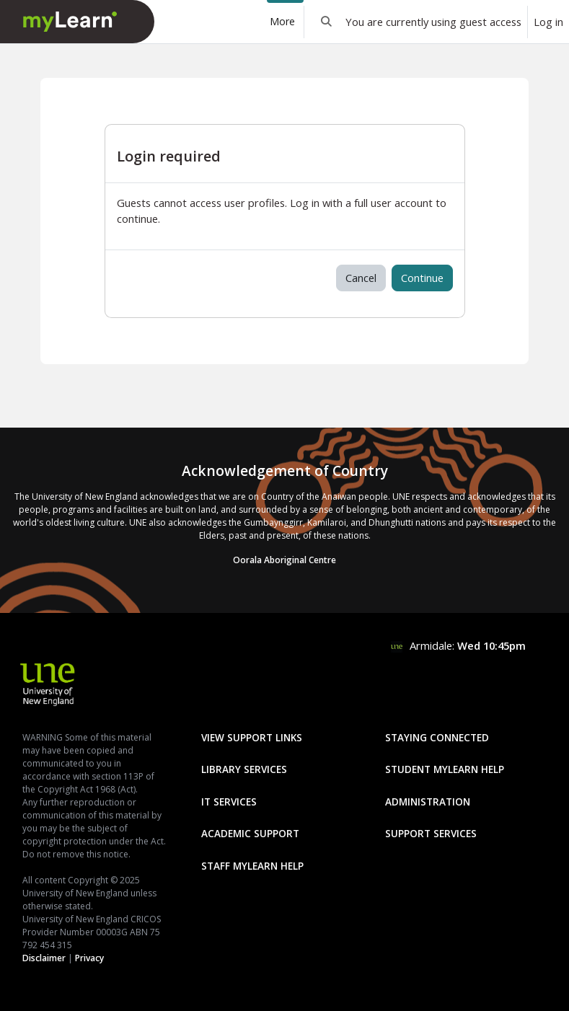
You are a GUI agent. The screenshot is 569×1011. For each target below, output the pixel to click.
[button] (326, 21)
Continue (422, 277)
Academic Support (250, 833)
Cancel (360, 277)
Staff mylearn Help (252, 866)
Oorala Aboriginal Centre (284, 560)
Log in (548, 21)
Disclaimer (44, 958)
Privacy (89, 958)
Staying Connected (437, 737)
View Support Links (251, 737)
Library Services (244, 769)
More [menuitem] (282, 21)
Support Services (431, 833)
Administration (427, 801)
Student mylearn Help (444, 769)
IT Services (229, 801)
